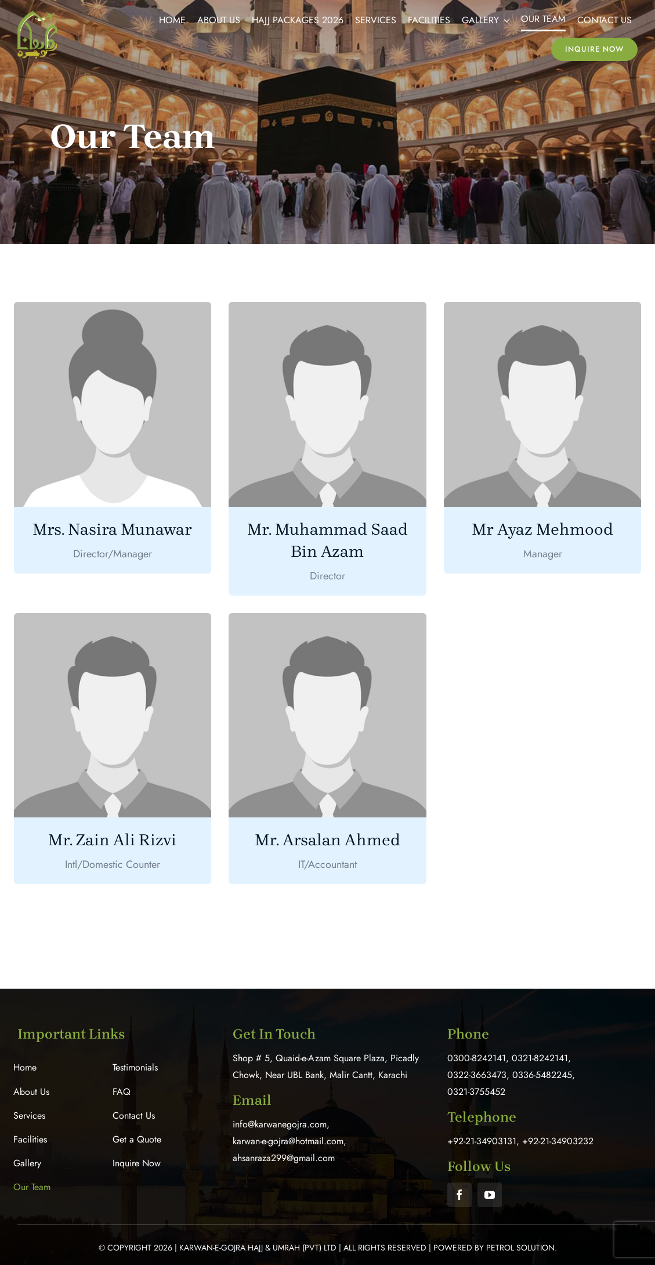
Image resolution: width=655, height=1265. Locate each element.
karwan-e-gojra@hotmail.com (288, 1141)
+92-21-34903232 (558, 1141)
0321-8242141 (540, 1058)
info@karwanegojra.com (280, 1124)
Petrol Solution (520, 1247)
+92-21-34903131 (481, 1141)
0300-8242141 (476, 1058)
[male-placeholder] (327, 307)
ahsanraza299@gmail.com (284, 1158)
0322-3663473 (476, 1075)
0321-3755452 (476, 1091)
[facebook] (459, 1195)
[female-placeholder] (113, 307)
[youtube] (489, 1195)
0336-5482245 (542, 1075)
